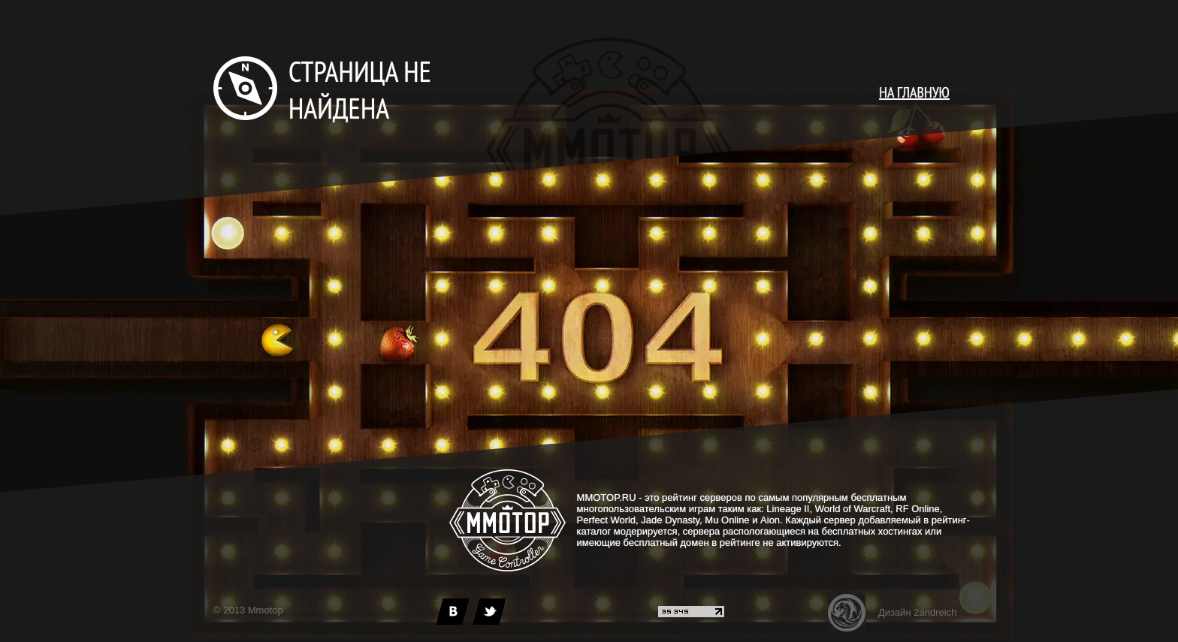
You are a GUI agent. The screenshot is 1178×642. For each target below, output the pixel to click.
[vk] (452, 611)
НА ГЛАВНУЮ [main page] (914, 92)
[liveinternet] (691, 613)
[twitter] (488, 611)
